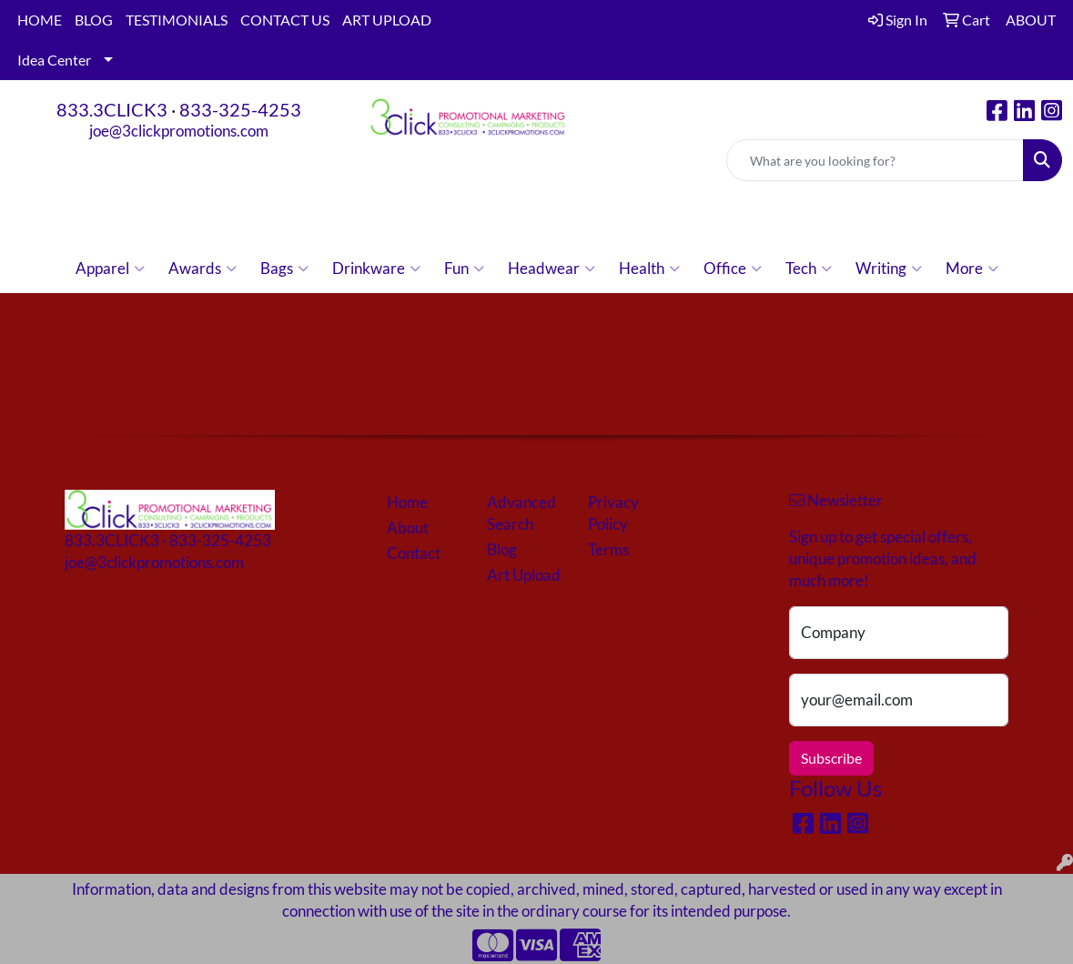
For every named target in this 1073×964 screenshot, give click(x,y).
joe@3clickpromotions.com (178, 130)
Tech (808, 268)
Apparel (110, 268)
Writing (888, 268)
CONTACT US (284, 19)
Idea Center (54, 59)
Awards (202, 268)
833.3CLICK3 (111, 109)
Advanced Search (521, 512)
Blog (502, 549)
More (972, 268)
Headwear (551, 268)
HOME (39, 19)
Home (407, 502)
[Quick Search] (875, 160)
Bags (284, 268)
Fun (464, 268)
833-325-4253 (240, 109)
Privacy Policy (613, 512)
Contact (413, 553)
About (408, 527)
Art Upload (524, 574)
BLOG (94, 19)
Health (649, 268)
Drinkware (376, 268)
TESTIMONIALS (177, 19)
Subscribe (831, 757)
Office (733, 268)
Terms (608, 549)
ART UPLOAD (386, 19)
